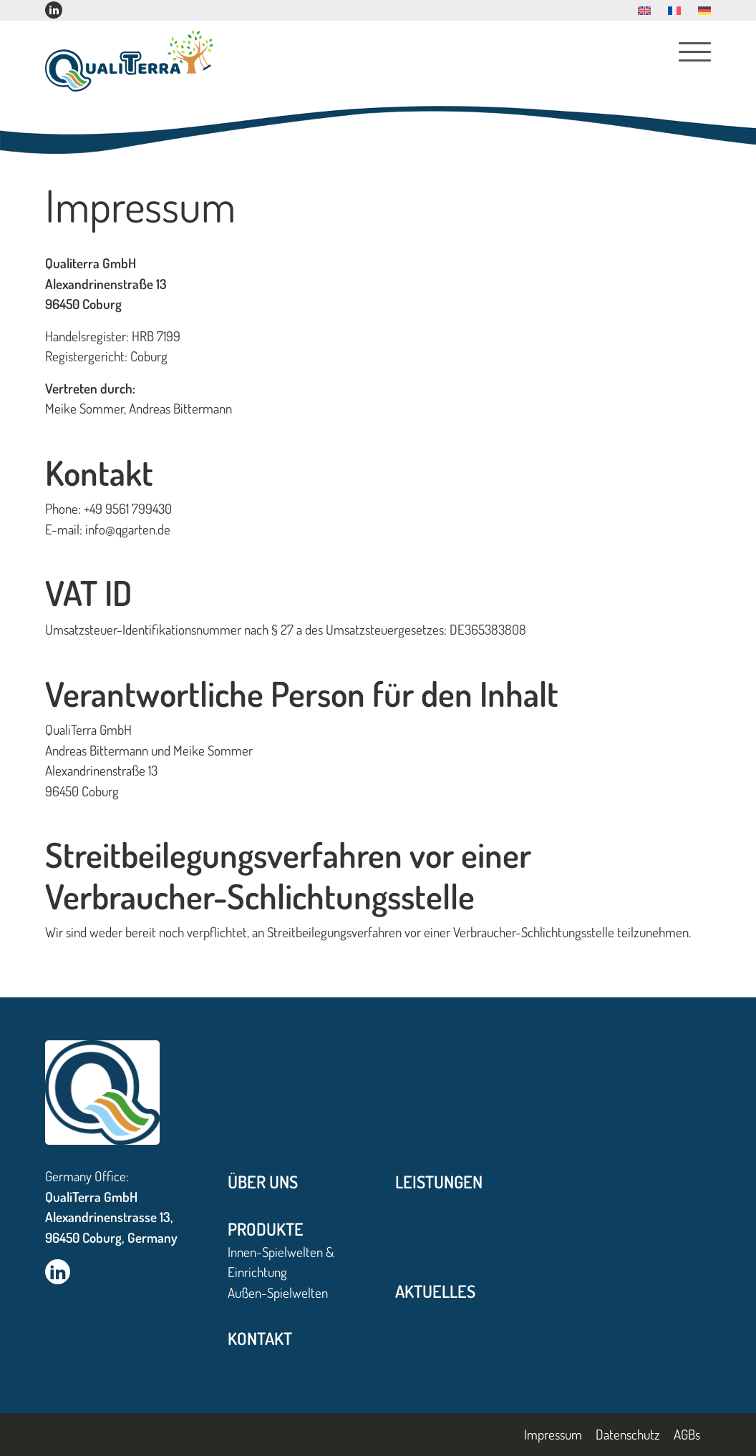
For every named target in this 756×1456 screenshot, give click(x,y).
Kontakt (260, 1338)
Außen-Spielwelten (278, 1292)
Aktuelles (435, 1291)
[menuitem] (644, 10)
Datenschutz (628, 1434)
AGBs (687, 1434)
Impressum (553, 1434)
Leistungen (439, 1182)
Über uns (263, 1182)
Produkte (266, 1229)
